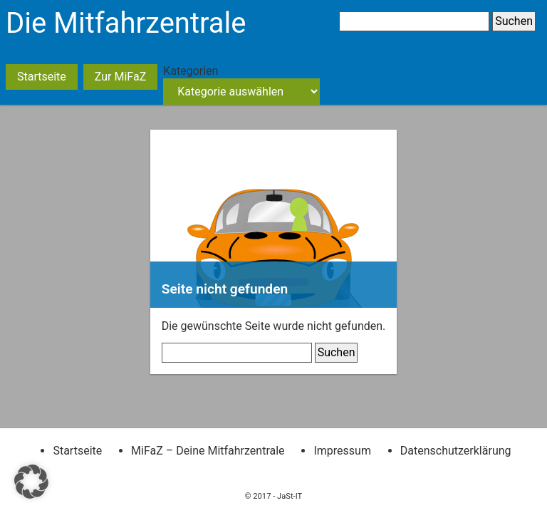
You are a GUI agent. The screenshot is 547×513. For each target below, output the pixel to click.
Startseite (41, 76)
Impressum (342, 450)
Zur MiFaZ (120, 76)
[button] (31, 481)
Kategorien (190, 71)
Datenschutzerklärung (455, 450)
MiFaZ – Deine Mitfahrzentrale (207, 450)
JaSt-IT (289, 496)
